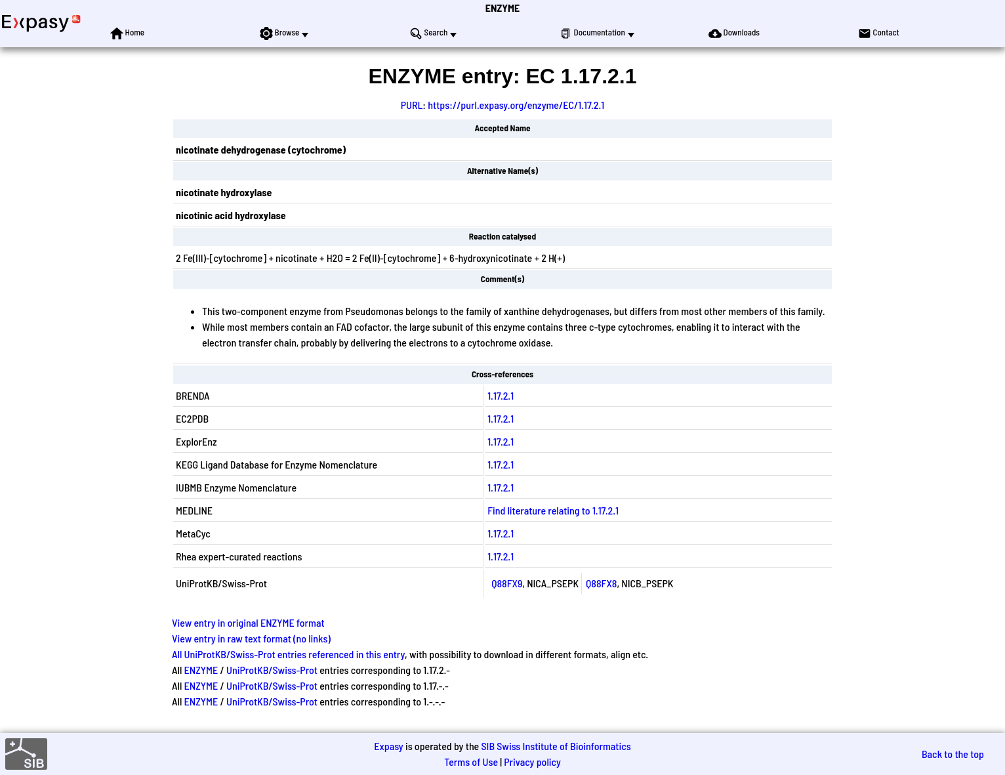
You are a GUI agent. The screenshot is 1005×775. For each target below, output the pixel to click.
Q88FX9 (506, 583)
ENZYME (502, 7)
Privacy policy (532, 761)
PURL (412, 104)
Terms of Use (471, 761)
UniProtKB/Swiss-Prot (272, 669)
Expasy (388, 746)
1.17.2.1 (500, 395)
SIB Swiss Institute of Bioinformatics (555, 746)
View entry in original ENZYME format (248, 622)
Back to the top (953, 753)
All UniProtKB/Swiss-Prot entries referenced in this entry (288, 654)
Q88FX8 (601, 583)
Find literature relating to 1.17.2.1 (553, 510)
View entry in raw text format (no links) (251, 638)
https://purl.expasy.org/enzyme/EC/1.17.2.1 (516, 104)
